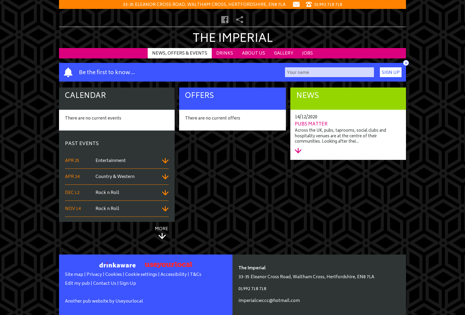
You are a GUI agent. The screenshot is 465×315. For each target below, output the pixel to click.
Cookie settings (141, 275)
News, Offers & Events (179, 53)
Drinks (224, 53)
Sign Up (391, 73)
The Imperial (232, 39)
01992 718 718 (252, 289)
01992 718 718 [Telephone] (324, 5)
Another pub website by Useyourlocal (104, 301)
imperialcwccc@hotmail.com (269, 301)
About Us (253, 53)
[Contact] (296, 5)
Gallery (283, 53)
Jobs (307, 53)
